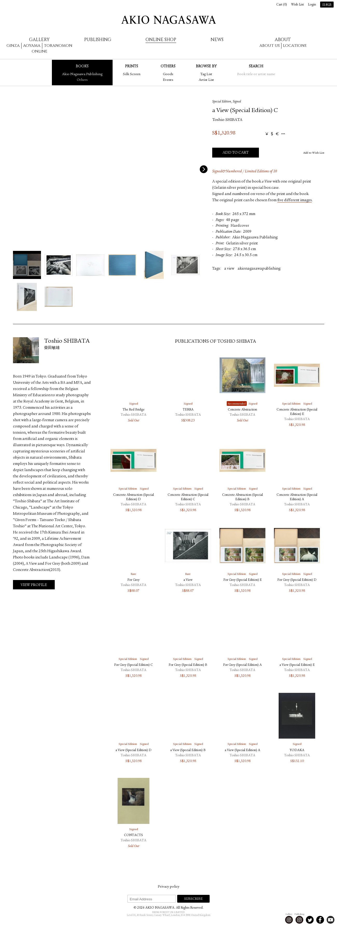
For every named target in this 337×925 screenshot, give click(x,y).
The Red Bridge (133, 410)
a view (229, 269)
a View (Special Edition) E (297, 665)
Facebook (320, 920)
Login (312, 4)
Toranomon (58, 45)
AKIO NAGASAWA (168, 20)
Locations (294, 45)
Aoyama (31, 45)
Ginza (13, 45)
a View (187, 580)
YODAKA (297, 750)
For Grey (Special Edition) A (242, 665)
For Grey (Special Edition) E (242, 580)
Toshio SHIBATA (227, 120)
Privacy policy (168, 887)
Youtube (330, 920)
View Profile (34, 585)
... (283, 134)
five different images (294, 200)
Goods (168, 74)
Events (168, 80)
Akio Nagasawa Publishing (82, 74)
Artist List (206, 80)
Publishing (97, 40)
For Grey (133, 580)
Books (82, 66)
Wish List (297, 4)
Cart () (281, 4)
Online (39, 51)
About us (269, 45)
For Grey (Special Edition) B (188, 665)
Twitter (310, 920)
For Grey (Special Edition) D (297, 580)
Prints (131, 66)
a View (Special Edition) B (188, 750)
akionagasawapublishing (259, 269)
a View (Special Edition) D (133, 750)
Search (256, 66)
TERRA (188, 410)
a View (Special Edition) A (242, 750)
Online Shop (161, 40)
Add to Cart (236, 153)
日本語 (327, 4)
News (217, 40)
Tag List (206, 74)
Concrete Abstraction (242, 410)
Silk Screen (131, 74)
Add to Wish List (313, 152)
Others (82, 80)
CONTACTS (133, 835)
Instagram (289, 920)
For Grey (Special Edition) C (133, 665)
